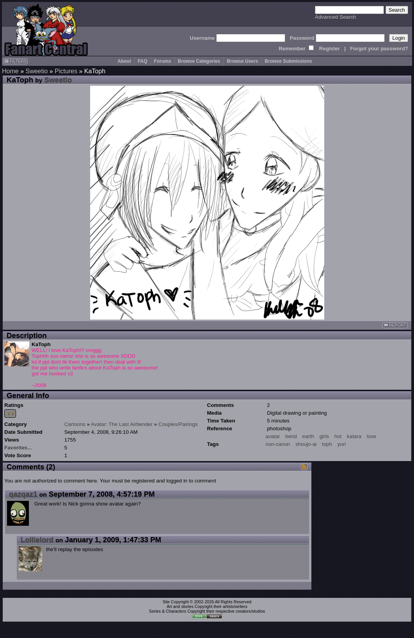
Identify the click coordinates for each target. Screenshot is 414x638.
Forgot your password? (379, 48)
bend (291, 436)
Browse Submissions (288, 61)
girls (324, 436)
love (371, 436)
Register (329, 48)
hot (338, 436)
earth (308, 436)
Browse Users (242, 61)
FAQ (142, 61)
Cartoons (74, 424)
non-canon (278, 444)
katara (354, 436)
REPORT (395, 325)
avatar (273, 436)
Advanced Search (335, 17)
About (124, 61)
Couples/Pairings (178, 424)
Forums (162, 61)
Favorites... (18, 448)
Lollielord (37, 539)
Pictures (66, 71)
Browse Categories (199, 61)
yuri (342, 444)
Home (10, 71)
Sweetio (36, 71)
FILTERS (15, 61)
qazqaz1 (23, 494)
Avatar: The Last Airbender (122, 424)
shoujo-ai (305, 444)
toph (327, 444)
